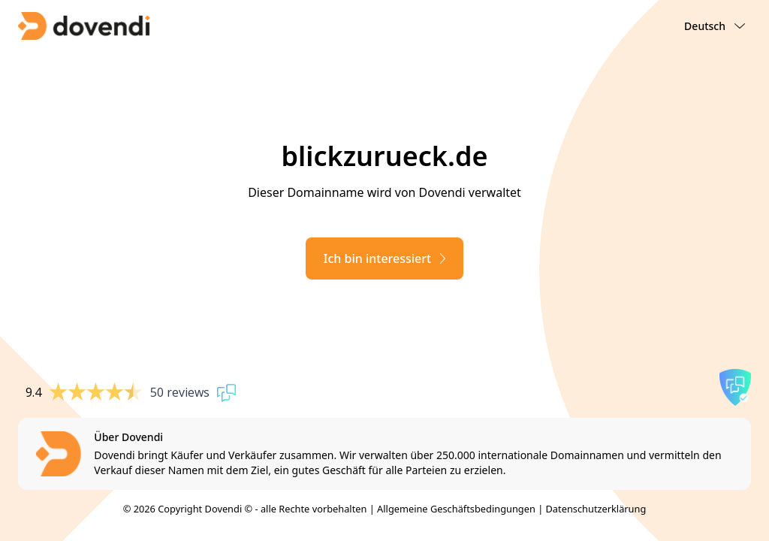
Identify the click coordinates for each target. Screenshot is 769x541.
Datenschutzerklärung (596, 508)
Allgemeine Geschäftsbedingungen (456, 508)
